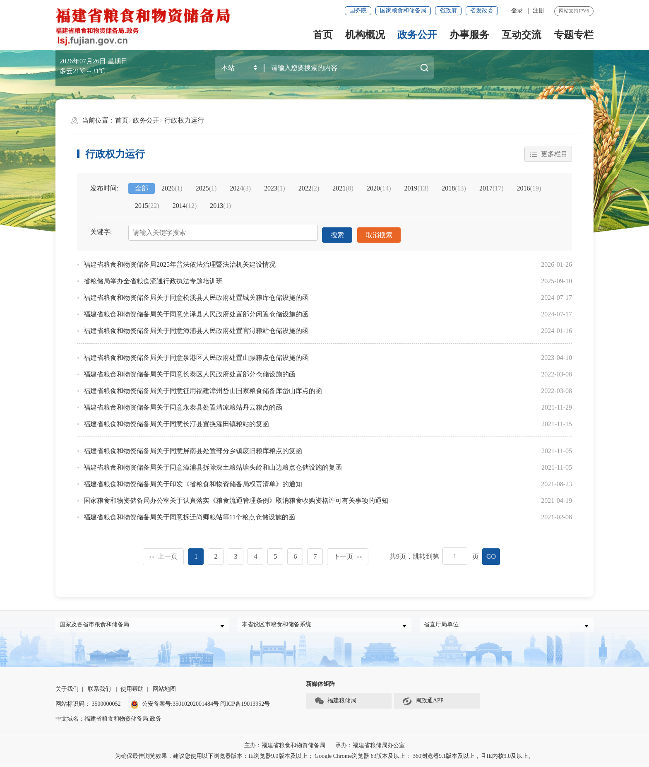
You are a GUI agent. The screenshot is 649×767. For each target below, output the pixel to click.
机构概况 (365, 34)
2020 (379, 188)
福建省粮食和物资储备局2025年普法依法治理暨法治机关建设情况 (180, 261)
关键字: (101, 232)
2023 (274, 188)
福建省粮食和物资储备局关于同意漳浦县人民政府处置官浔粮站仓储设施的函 (196, 327)
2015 (147, 206)
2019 (416, 188)
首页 (323, 34)
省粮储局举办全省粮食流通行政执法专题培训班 (153, 278)
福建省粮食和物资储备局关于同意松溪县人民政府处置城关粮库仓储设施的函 (196, 294)
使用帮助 (132, 689)
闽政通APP (423, 702)
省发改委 (481, 10)
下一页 (347, 553)
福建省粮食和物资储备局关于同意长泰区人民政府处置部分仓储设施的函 (190, 371)
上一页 (163, 553)
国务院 (358, 10)
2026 (172, 188)
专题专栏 (574, 34)
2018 (454, 188)
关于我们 (67, 689)
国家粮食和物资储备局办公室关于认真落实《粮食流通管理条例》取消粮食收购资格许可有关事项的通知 (236, 497)
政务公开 (417, 34)
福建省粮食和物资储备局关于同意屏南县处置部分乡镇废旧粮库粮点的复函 (193, 447)
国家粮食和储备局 (403, 10)
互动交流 (521, 34)
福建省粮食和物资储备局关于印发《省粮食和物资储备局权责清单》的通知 (193, 481)
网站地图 (164, 689)
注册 (538, 10)
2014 (185, 206)
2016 (529, 188)
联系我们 (99, 689)
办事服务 (469, 34)
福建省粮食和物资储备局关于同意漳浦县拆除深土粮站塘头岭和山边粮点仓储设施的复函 (213, 464)
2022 (309, 188)
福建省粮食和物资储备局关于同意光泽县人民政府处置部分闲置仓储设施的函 (196, 311)
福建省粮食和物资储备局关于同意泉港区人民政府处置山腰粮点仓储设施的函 (196, 354)
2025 (206, 188)
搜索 (337, 232)
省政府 (448, 10)
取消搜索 (379, 232)
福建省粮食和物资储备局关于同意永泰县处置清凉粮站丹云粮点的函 (183, 404)
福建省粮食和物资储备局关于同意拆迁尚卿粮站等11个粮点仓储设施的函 (189, 514)
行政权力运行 (184, 120)
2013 (220, 206)
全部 (141, 188)
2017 (491, 188)
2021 (342, 188)
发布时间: (104, 188)
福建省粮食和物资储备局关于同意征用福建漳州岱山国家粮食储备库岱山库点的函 (203, 387)
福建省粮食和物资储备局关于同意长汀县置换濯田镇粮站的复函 (176, 421)
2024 (240, 188)
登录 (517, 10)
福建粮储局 (335, 702)
